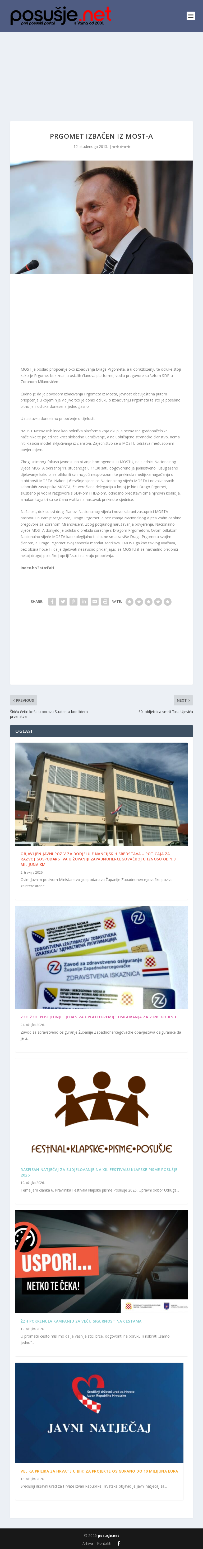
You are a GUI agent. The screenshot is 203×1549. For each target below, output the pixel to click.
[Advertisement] (101, 71)
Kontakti (104, 1543)
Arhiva (87, 1543)
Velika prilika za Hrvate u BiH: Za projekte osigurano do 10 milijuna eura (99, 1471)
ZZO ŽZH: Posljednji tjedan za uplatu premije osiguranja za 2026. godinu (98, 1016)
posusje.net (108, 1535)
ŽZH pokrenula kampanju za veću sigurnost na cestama (81, 1321)
